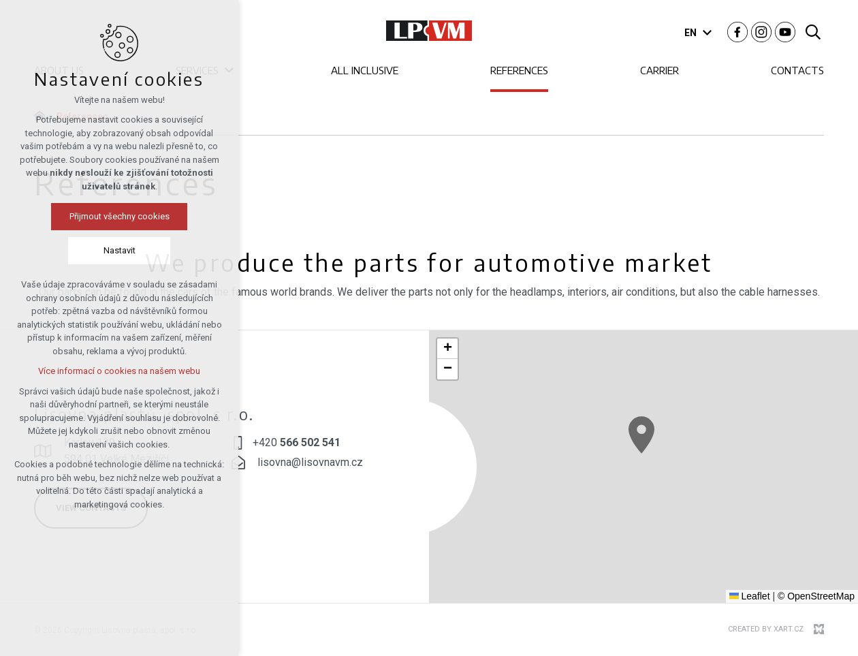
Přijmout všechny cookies (119, 216)
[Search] (813, 31)
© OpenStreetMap (816, 596)
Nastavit (120, 250)
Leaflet (749, 596)
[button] (641, 435)
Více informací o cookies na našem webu (119, 371)
